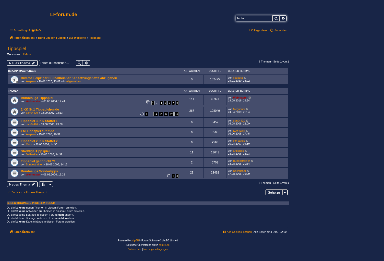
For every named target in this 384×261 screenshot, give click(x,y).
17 (171, 114)
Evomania (239, 130)
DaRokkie (32, 154)
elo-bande (239, 140)
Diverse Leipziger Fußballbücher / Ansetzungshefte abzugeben (69, 78)
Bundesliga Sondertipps (39, 171)
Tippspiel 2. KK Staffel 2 (39, 141)
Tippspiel (16, 48)
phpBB (135, 240)
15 (161, 114)
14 (155, 114)
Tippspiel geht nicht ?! (38, 161)
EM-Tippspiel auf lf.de (37, 131)
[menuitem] (36, 30)
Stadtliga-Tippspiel (35, 151)
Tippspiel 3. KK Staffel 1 (39, 121)
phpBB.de (164, 245)
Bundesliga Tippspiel (37, 98)
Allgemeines (73, 81)
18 (176, 114)
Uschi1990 (239, 170)
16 (166, 114)
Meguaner (239, 109)
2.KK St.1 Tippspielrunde (40, 109)
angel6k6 (238, 150)
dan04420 (32, 112)
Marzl (29, 144)
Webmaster (33, 101)
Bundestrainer (34, 164)
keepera (31, 81)
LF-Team (27, 54)
